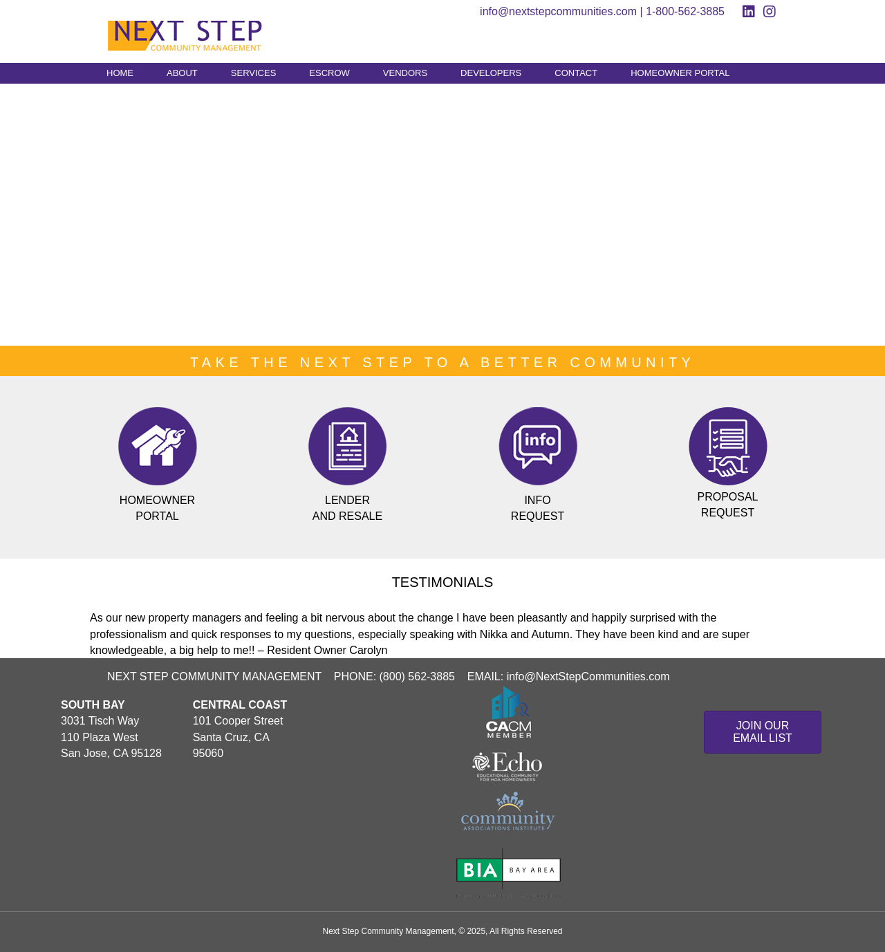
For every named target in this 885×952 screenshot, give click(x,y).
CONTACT (576, 73)
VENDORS (405, 73)
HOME (119, 73)
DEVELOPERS (490, 73)
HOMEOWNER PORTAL (680, 73)
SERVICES (254, 73)
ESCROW (329, 73)
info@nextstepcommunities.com (558, 11)
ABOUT (182, 73)
